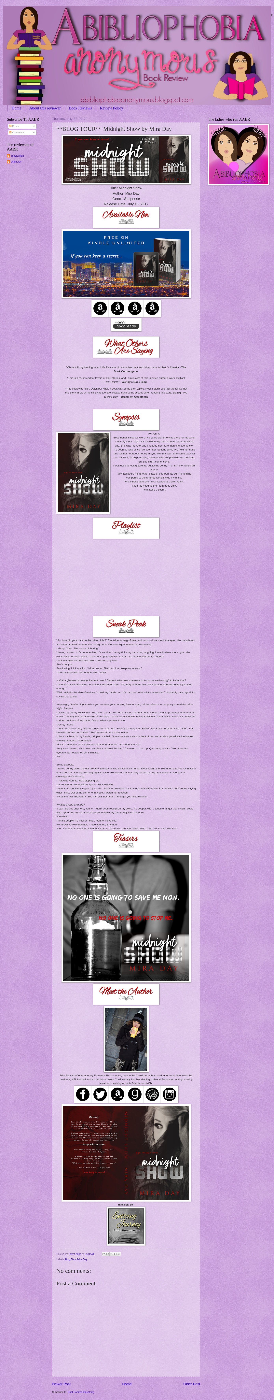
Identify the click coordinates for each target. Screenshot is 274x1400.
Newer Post (61, 1384)
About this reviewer (45, 108)
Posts (14, 126)
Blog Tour (70, 1259)
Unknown (16, 161)
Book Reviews (80, 108)
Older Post (191, 1384)
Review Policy (111, 108)
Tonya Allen (17, 155)
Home (16, 108)
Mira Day (82, 1259)
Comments (16, 132)
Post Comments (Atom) (81, 1392)
